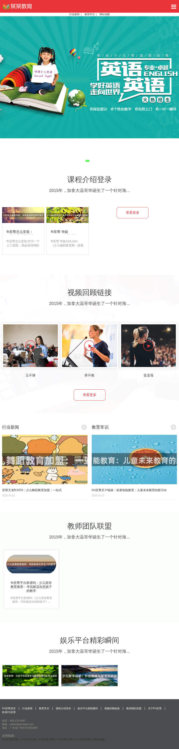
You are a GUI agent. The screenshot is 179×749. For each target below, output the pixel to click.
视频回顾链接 (112, 708)
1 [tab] (87, 161)
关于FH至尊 (155, 708)
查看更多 (132, 212)
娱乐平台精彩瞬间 (88, 708)
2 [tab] (93, 161)
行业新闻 (74, 14)
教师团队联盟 (134, 708)
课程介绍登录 (63, 708)
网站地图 (105, 14)
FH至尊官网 (10, 739)
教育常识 (90, 14)
